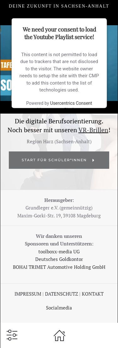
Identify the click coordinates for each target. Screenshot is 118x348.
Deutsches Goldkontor (59, 259)
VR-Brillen (93, 130)
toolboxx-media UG (59, 251)
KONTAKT (93, 294)
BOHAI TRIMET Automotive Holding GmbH (59, 267)
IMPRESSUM (27, 294)
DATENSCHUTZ (62, 294)
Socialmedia (59, 307)
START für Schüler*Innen (59, 160)
